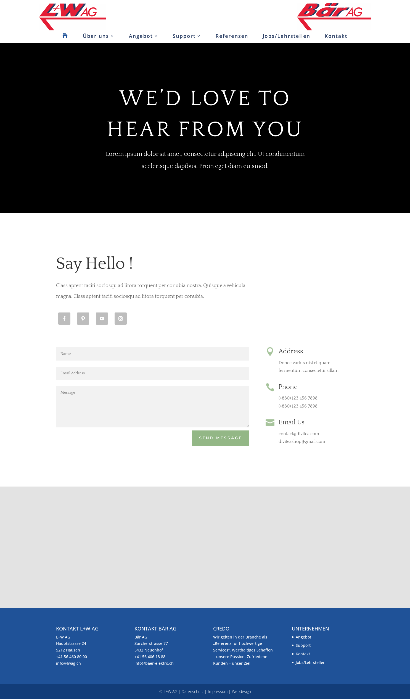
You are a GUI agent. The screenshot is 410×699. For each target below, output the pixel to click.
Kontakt (336, 36)
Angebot (141, 36)
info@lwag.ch (68, 663)
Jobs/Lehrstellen (286, 36)
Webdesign (241, 691)
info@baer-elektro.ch (154, 663)
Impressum (218, 691)
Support (184, 36)
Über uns (96, 36)
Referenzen (232, 36)
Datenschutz (192, 691)
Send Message (220, 438)
